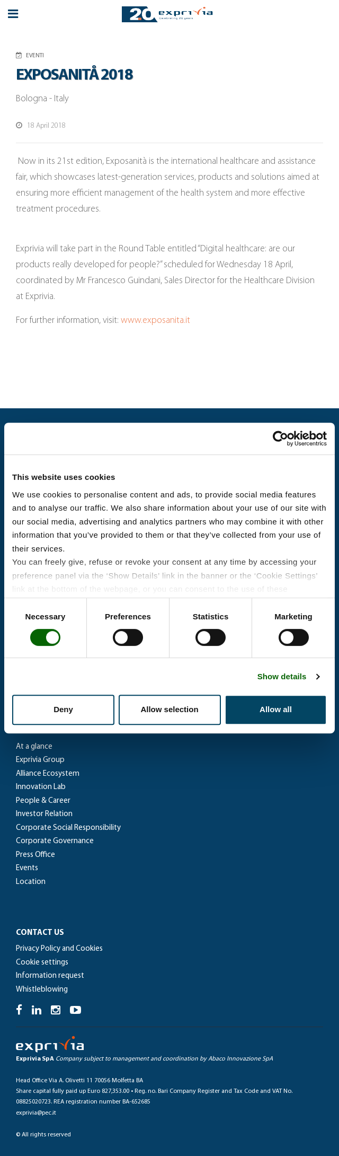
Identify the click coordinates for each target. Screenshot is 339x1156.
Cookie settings (42, 963)
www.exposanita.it (155, 320)
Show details (282, 676)
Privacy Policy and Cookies (59, 949)
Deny (63, 709)
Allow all (276, 709)
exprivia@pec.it (36, 1113)
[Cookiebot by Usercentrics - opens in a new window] (280, 438)
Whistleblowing (42, 990)
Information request (50, 976)
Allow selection (169, 709)
